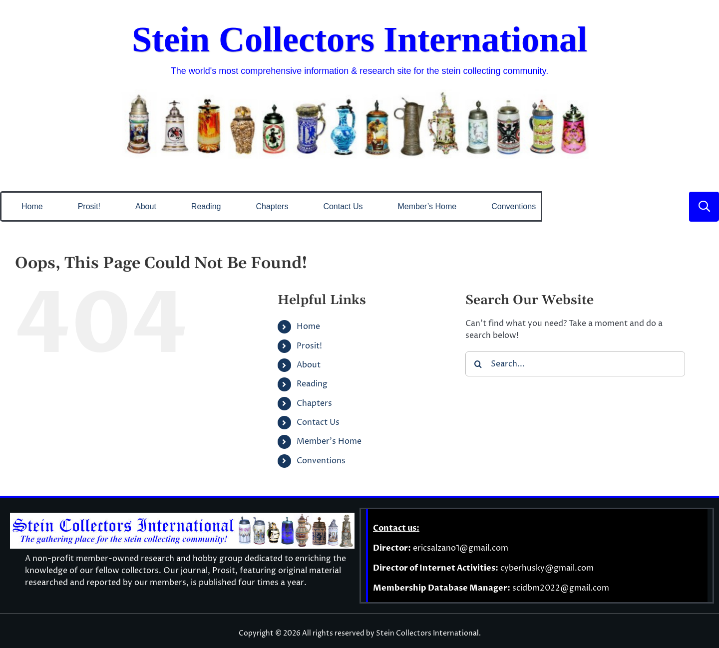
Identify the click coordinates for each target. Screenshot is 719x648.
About (309, 364)
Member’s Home (329, 441)
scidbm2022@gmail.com (560, 588)
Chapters (314, 403)
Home (308, 326)
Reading (312, 383)
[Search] (477, 363)
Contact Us (318, 422)
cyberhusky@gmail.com (547, 568)
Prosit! (309, 345)
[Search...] (575, 363)
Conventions (321, 460)
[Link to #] (704, 207)
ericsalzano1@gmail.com (460, 548)
